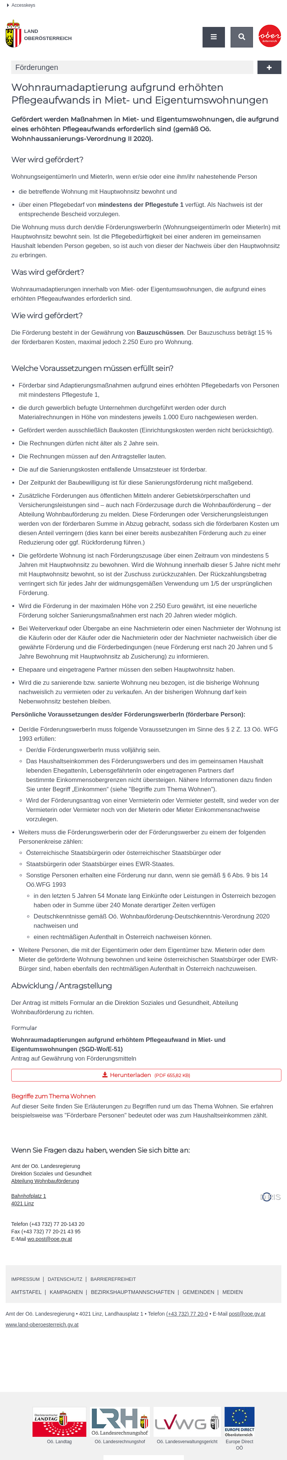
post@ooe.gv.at (247, 1315)
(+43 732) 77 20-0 (187, 1315)
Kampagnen (66, 1293)
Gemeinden (199, 1293)
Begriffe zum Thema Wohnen (53, 1096)
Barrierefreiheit (123, 1280)
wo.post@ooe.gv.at (50, 1240)
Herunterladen (100, 1074)
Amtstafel (26, 1293)
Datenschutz (70, 1280)
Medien (232, 1293)
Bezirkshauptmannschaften (133, 1293)
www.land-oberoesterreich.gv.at (42, 1326)
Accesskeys (21, 5)
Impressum (27, 1280)
